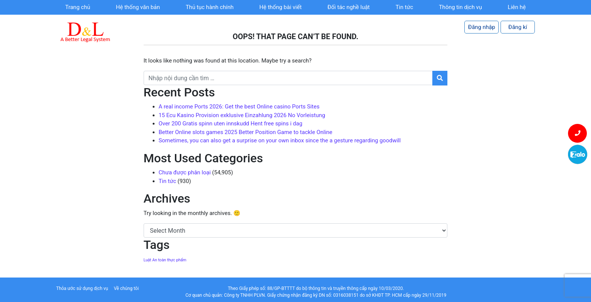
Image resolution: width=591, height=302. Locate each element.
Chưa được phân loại (185, 172)
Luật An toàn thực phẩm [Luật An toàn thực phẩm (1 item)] (165, 260)
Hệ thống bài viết (280, 7)
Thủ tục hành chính (210, 7)
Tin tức (404, 7)
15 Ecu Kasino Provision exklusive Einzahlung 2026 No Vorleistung (242, 115)
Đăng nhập (481, 27)
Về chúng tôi (126, 288)
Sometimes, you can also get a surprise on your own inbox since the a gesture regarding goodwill (280, 140)
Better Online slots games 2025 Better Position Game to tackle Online (245, 132)
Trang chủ (77, 7)
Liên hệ (517, 7)
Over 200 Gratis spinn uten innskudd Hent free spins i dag (230, 123)
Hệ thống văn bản (138, 7)
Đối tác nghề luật (349, 7)
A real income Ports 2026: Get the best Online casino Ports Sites (239, 106)
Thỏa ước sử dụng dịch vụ (82, 288)
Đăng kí (517, 27)
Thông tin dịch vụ (460, 7)
